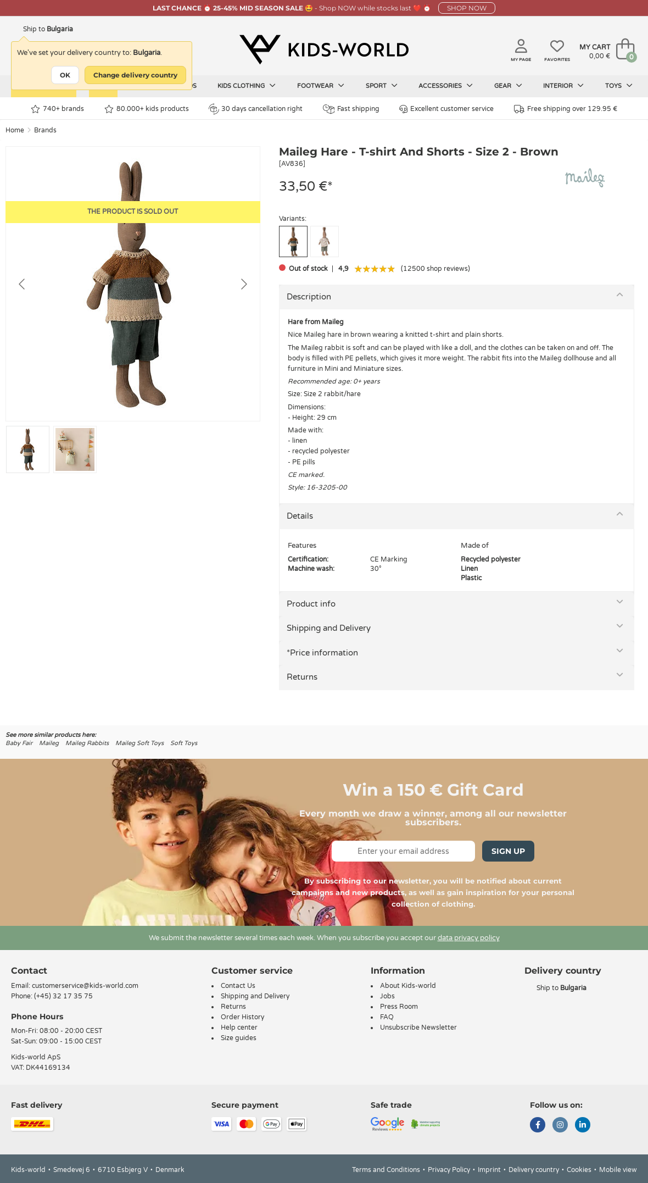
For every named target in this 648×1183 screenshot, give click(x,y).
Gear (508, 86)
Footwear (320, 86)
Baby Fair (18, 743)
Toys (619, 86)
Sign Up (508, 851)
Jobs (387, 996)
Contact (29, 970)
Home (14, 130)
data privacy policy (469, 938)
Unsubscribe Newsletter (418, 1027)
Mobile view (618, 1170)
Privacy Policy (449, 1170)
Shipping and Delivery (329, 628)
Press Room (399, 1006)
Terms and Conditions (386, 1170)
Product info (311, 604)
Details (300, 516)
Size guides (238, 1038)
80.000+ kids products (146, 109)
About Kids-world (408, 986)
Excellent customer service (446, 109)
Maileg (49, 743)
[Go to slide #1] (27, 449)
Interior (563, 86)
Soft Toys (183, 743)
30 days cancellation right (256, 108)
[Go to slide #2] (75, 449)
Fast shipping (351, 109)
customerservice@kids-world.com (85, 986)
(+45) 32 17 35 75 (63, 996)
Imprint (489, 1170)
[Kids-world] (324, 50)
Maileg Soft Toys (139, 743)
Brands (45, 130)
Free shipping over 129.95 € (565, 109)
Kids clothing (246, 86)
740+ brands (57, 109)
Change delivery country (135, 75)
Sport (382, 86)
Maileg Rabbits (87, 743)
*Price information (322, 653)
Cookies (579, 1170)
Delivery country (534, 1170)
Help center (239, 1027)
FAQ (387, 1017)
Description (309, 297)
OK (65, 75)
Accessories (445, 86)
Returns (302, 677)
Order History (242, 1017)
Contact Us (238, 986)
